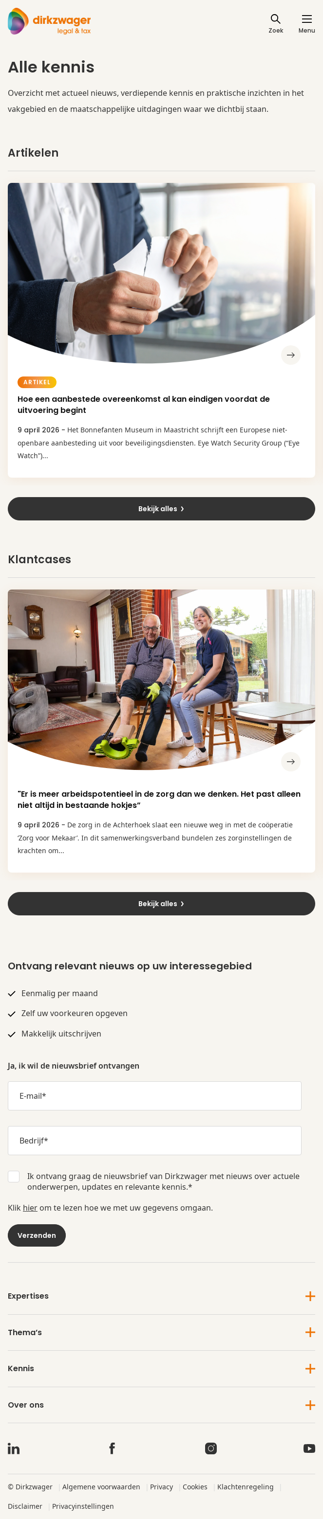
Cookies (195, 1486)
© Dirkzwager (30, 1486)
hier (30, 1207)
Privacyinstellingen (83, 1506)
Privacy (161, 1486)
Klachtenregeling (245, 1486)
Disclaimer (25, 1506)
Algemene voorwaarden (101, 1486)
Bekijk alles (161, 509)
